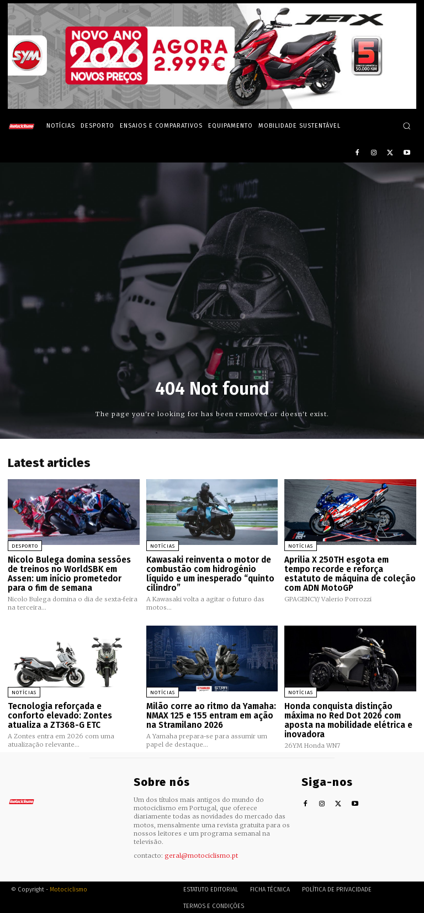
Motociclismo (68, 887)
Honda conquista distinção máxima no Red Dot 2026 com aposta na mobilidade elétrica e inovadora (348, 719)
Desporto (25, 546)
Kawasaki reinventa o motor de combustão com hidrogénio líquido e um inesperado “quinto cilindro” (210, 573)
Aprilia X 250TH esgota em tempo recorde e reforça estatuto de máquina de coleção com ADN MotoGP (350, 573)
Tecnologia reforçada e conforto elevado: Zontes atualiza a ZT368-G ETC (60, 715)
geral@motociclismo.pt (201, 853)
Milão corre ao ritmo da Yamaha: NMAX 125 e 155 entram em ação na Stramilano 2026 (211, 715)
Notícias (162, 546)
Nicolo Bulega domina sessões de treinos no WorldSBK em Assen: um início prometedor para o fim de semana (69, 573)
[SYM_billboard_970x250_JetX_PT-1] (212, 106)
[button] (406, 126)
